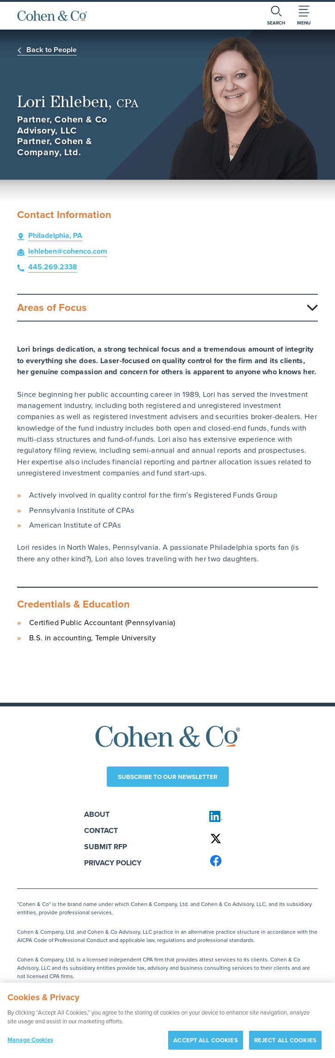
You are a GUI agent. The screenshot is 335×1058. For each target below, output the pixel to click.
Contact (101, 830)
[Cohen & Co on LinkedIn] (259, 816)
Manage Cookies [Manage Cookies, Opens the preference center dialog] (30, 1042)
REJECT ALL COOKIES (285, 1043)
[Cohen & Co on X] (259, 838)
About (97, 814)
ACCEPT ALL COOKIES (205, 1043)
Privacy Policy (112, 862)
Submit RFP (105, 846)
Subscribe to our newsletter (168, 776)
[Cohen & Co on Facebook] (259, 861)
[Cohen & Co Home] (52, 15)
